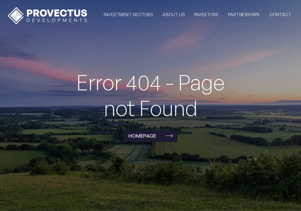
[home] (47, 15)
